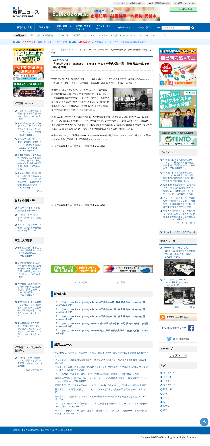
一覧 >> (38, 189)
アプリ (162, 34)
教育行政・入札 (24, 27)
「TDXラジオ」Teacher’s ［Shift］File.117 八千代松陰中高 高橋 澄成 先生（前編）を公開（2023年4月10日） (100, 302)
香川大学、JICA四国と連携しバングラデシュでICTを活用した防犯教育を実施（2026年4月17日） (100, 389)
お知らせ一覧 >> (34, 368)
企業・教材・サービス (63, 26)
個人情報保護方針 (31, 428)
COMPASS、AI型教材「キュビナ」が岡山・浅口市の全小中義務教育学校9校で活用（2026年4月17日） (101, 353)
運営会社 (17, 428)
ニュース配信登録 (183, 9)
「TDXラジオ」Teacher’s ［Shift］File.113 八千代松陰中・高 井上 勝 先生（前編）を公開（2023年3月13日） (100, 316)
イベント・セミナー (103, 26)
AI (153, 34)
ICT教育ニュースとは (184, 3)
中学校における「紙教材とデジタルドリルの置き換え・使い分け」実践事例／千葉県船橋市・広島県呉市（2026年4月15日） (179, 162)
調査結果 (167, 388)
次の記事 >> (123, 281)
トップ (54, 48)
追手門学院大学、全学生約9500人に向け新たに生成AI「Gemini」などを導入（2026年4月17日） (101, 384)
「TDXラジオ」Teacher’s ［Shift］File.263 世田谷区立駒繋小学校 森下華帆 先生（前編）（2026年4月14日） (179, 260)
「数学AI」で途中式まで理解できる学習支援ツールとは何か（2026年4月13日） (29, 113)
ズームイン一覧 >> (186, 221)
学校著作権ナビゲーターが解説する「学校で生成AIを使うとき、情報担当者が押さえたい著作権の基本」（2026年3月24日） (179, 213)
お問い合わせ (65, 428)
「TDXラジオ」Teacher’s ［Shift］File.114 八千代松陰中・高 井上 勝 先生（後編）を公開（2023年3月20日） (100, 309)
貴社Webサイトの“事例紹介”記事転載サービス (28, 207)
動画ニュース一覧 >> (185, 305)
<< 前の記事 (81, 281)
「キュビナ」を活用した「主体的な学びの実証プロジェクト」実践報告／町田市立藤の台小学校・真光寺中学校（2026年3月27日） (179, 200)
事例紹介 (49, 34)
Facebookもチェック (178, 326)
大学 (165, 392)
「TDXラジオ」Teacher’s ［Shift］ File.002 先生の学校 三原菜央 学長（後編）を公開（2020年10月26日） (102, 330)
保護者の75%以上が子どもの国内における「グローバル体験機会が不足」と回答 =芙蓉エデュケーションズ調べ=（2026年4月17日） (101, 378)
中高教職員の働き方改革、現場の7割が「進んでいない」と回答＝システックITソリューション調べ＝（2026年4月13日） (29, 328)
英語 (114, 34)
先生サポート (124, 27)
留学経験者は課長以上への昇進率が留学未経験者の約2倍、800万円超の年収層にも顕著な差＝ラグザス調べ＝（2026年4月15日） (29, 268)
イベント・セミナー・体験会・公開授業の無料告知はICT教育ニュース (29, 226)
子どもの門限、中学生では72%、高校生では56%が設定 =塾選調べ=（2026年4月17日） (97, 372)
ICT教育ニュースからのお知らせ (28, 347)
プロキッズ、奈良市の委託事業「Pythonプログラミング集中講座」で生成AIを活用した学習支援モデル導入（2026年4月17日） (101, 367)
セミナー (103, 34)
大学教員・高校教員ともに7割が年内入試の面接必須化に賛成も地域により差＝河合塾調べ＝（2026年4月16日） (29, 288)
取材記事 (36, 34)
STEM (144, 34)
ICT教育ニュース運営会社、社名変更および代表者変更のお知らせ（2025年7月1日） (29, 360)
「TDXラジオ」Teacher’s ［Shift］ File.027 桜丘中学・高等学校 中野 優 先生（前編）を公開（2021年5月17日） (101, 323)
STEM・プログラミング (84, 26)
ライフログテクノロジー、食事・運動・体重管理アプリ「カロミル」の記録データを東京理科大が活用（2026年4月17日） (101, 410)
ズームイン (166, 151)
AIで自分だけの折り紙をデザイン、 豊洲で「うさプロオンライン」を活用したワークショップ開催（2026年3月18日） (29, 128)
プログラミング (129, 34)
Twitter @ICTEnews (178, 337)
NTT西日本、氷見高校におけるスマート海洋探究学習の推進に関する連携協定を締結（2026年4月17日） (101, 396)
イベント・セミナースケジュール (179, 230)
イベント (89, 34)
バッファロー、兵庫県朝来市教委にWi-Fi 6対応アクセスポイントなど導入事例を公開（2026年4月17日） (101, 360)
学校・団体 (44, 27)
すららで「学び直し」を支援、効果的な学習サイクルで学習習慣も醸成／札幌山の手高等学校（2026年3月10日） (29, 143)
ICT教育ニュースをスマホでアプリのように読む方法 (29, 216)
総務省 (77, 34)
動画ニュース (167, 239)
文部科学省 (64, 34)
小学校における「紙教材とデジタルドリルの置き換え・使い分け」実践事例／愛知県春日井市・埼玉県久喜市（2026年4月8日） (179, 175)
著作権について (49, 428)
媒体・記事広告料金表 (159, 3)
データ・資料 (144, 27)
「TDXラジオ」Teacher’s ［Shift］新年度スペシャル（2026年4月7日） (179, 290)
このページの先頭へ (204, 420)
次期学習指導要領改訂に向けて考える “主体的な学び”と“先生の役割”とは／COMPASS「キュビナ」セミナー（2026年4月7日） (179, 188)
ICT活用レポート (24, 102)
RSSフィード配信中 (178, 316)
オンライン (168, 371)
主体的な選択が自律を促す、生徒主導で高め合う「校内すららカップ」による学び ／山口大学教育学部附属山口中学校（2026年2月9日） (29, 178)
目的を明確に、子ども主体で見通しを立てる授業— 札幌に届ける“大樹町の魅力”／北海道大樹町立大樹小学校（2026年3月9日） (29, 160)
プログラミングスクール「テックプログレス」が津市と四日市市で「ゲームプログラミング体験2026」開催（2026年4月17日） (101, 403)
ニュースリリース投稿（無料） (129, 3)
